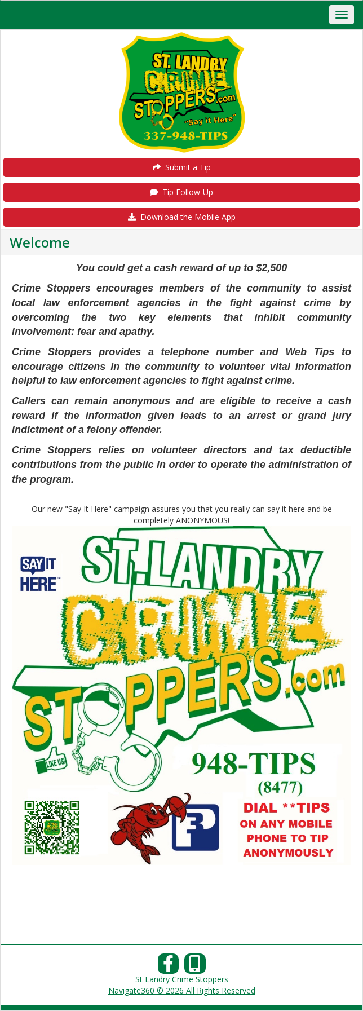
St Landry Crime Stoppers (181, 979)
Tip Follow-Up (181, 192)
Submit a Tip (182, 167)
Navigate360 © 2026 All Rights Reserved (181, 990)
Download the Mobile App (182, 216)
